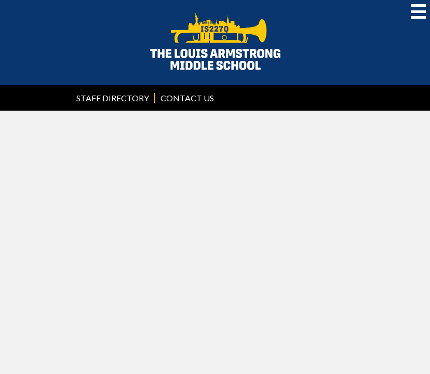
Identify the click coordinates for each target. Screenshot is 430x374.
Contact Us (187, 98)
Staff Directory (112, 98)
